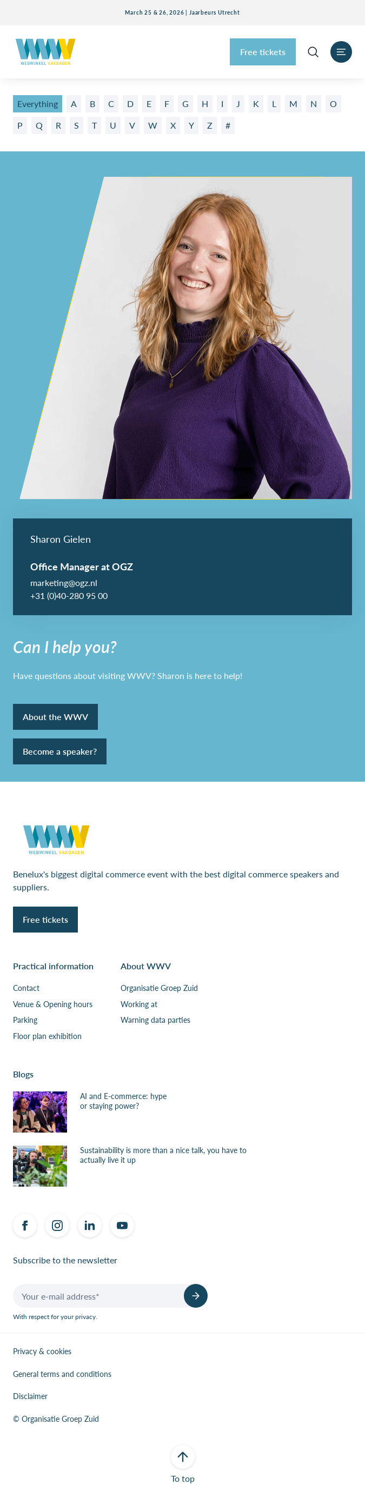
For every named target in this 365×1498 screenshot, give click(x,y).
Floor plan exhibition (47, 1036)
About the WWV (55, 716)
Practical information (53, 966)
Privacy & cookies (42, 1351)
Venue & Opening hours (52, 1004)
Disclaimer (30, 1396)
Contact (26, 988)
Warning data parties (155, 1020)
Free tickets (263, 51)
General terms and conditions (62, 1374)
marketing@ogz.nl (63, 582)
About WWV (146, 966)
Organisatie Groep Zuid (159, 988)
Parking (25, 1020)
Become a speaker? (60, 751)
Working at (139, 1004)
